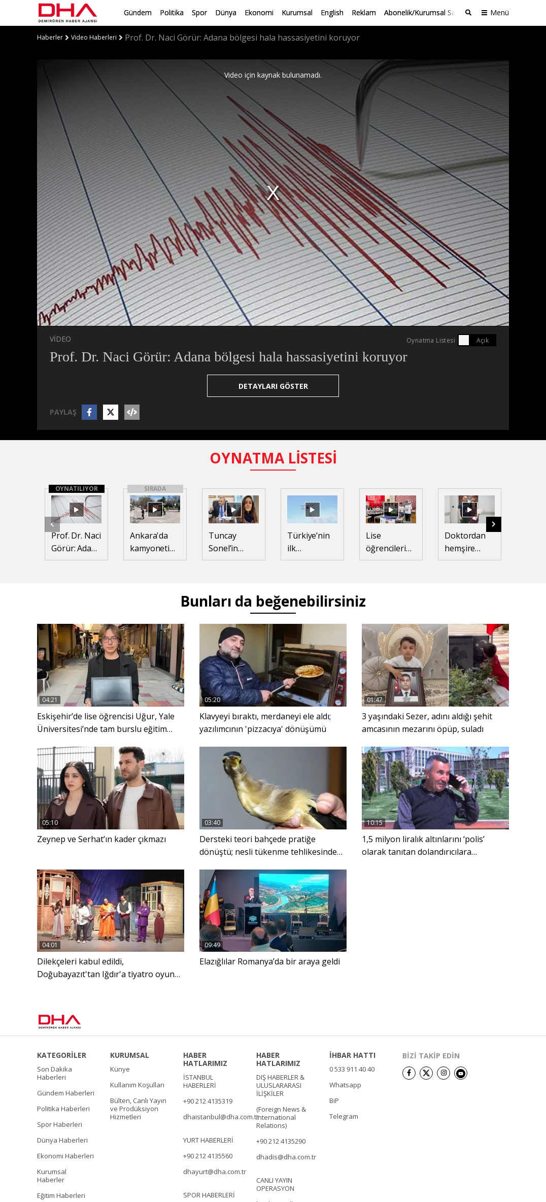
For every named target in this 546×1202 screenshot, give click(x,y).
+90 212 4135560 (207, 1155)
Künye (120, 1068)
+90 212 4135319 (207, 1100)
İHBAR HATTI (352, 1055)
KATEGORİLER (61, 1055)
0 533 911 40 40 (351, 1068)
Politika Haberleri (63, 1108)
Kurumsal (297, 12)
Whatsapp (345, 1084)
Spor (199, 12)
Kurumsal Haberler (51, 1175)
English (332, 12)
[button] (493, 523)
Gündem (138, 12)
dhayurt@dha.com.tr (214, 1171)
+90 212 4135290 (280, 1141)
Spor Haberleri (59, 1124)
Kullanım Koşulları (137, 1084)
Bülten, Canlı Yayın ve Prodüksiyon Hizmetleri (138, 1108)
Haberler (50, 37)
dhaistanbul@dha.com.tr (221, 1116)
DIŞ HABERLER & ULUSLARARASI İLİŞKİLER (280, 1085)
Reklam (364, 12)
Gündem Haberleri (65, 1092)
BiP (334, 1100)
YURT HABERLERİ (208, 1140)
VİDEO (60, 338)
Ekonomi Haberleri (65, 1155)
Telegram (343, 1116)
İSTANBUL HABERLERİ (199, 1081)
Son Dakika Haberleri (54, 1072)
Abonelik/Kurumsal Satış (423, 12)
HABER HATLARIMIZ (205, 1059)
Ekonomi (259, 12)
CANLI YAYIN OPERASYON (275, 1184)
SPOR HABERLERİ (209, 1194)
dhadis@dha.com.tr (286, 1156)
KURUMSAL (129, 1055)
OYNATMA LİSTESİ (273, 457)
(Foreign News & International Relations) (281, 1117)
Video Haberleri (94, 37)
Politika (172, 12)
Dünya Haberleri (62, 1140)
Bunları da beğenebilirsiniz (273, 601)
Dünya (225, 12)
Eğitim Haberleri (61, 1195)
